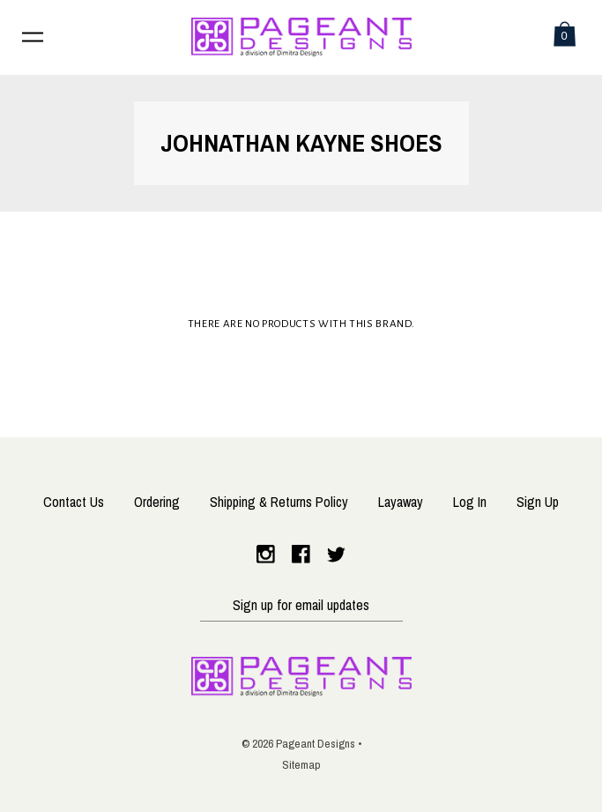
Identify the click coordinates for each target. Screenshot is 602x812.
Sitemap (301, 764)
